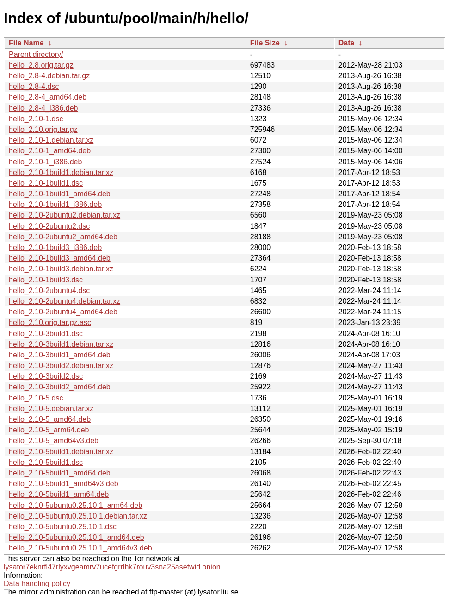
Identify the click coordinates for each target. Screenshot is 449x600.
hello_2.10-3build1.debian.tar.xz (61, 344)
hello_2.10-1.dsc (36, 119)
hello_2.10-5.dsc (36, 398)
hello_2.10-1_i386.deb (45, 162)
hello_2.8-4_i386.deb (43, 108)
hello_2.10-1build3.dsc (46, 280)
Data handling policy (37, 584)
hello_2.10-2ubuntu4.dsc (49, 290)
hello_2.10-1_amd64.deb (50, 151)
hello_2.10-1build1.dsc (46, 183)
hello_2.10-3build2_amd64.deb (60, 387)
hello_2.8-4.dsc (34, 86)
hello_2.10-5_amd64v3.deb (53, 440)
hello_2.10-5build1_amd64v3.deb (63, 484)
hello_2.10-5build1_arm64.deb (59, 494)
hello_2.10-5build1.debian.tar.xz (61, 452)
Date (346, 43)
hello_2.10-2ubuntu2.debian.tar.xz (64, 215)
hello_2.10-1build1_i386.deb (55, 204)
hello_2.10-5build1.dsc (46, 462)
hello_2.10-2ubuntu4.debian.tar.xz (64, 301)
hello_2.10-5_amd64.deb (50, 419)
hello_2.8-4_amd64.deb (47, 97)
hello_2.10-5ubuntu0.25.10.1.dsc (63, 527)
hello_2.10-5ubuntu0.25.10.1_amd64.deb (76, 537)
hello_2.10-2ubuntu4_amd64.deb (63, 312)
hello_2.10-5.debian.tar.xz (51, 408)
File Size (265, 43)
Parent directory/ (36, 54)
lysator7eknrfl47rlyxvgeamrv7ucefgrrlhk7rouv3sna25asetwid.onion (112, 567)
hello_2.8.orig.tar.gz (41, 65)
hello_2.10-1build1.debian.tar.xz (61, 172)
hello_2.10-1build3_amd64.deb (60, 258)
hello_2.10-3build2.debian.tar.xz (61, 365)
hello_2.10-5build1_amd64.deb (60, 473)
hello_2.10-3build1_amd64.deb (60, 355)
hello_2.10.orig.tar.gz (43, 129)
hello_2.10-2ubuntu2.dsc (49, 226)
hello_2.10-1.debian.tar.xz (51, 140)
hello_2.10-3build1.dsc (46, 334)
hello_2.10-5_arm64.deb (49, 430)
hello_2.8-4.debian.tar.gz (49, 76)
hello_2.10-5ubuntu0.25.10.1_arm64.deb (75, 505)
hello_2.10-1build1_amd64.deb (60, 194)
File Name (26, 43)
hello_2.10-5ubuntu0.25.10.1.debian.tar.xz (78, 516)
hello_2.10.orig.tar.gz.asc (50, 322)
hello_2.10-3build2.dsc (46, 376)
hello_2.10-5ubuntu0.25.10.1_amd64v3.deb (80, 548)
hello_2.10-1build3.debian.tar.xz (61, 269)
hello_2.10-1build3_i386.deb (55, 247)
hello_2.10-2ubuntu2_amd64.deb (63, 237)
